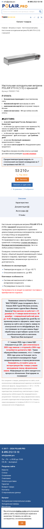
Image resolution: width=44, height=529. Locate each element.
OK (22, 523)
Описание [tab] (22, 198)
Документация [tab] (22, 207)
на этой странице (29, 153)
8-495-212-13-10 (35, 2)
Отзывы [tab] (22, 215)
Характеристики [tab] (22, 203)
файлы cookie (21, 511)
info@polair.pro (9, 2)
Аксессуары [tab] (22, 211)
